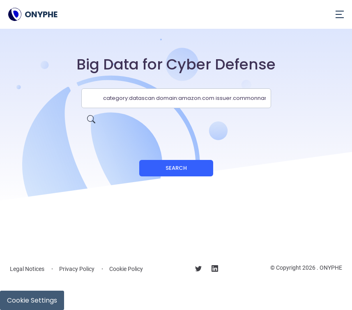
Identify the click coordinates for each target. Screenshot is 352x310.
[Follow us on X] (198, 269)
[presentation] (176, 124)
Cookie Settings (32, 300)
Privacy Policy (76, 269)
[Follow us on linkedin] (215, 269)
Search (176, 168)
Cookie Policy (126, 269)
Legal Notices (27, 269)
